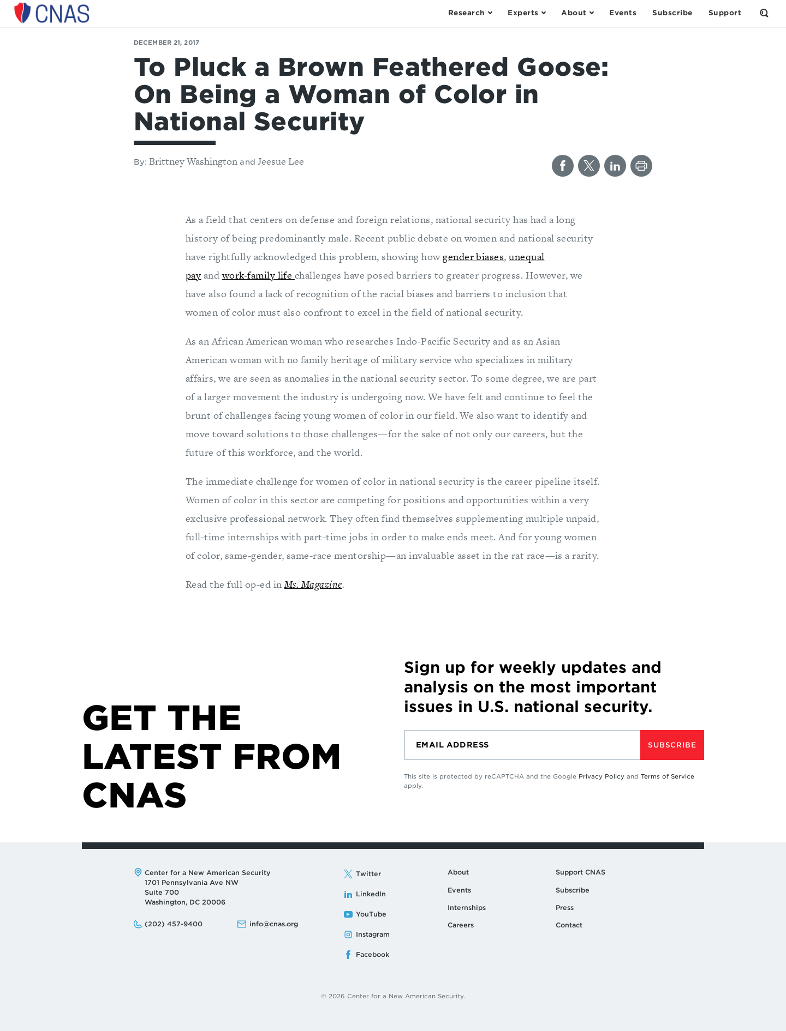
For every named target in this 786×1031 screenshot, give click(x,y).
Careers (461, 925)
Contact (569, 925)
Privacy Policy (601, 776)
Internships (467, 907)
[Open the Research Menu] (470, 13)
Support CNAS (580, 872)
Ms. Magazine (313, 584)
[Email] (522, 745)
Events (459, 890)
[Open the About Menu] (577, 13)
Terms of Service (667, 776)
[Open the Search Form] (764, 13)
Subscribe (672, 745)
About (458, 872)
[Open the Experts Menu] (526, 13)
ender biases (476, 256)
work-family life (258, 275)
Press (565, 907)
